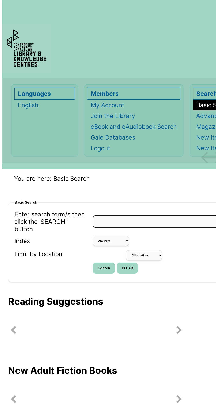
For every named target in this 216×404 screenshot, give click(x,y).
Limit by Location (38, 254)
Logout (100, 148)
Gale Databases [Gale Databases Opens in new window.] (113, 137)
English (28, 105)
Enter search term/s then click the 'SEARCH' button (49, 222)
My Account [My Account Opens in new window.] (107, 105)
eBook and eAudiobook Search (134, 126)
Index (22, 241)
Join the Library (113, 116)
